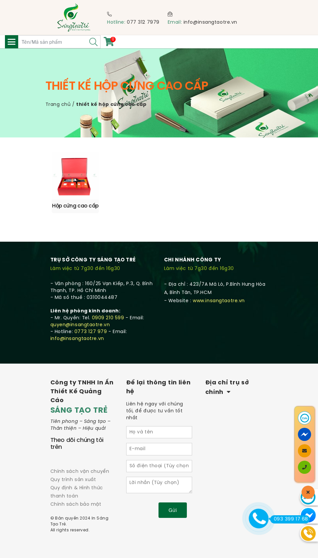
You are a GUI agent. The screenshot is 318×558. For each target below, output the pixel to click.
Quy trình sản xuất (73, 479)
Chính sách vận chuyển (79, 471)
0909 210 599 (108, 318)
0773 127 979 (90, 331)
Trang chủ (58, 104)
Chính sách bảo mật (75, 504)
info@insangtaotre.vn (210, 22)
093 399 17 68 (289, 519)
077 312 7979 (143, 22)
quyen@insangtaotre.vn (80, 325)
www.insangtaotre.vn (219, 301)
